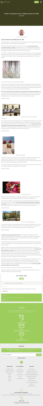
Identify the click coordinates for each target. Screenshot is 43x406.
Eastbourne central (31, 371)
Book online (10, 372)
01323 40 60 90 (21, 402)
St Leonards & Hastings (31, 382)
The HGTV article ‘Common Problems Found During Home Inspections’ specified (20, 91)
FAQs (9, 378)
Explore (10, 376)
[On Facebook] (21, 362)
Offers (9, 380)
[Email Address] (18, 355)
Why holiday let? (20, 371)
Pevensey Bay (31, 380)
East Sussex (31, 369)
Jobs (20, 376)
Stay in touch (20, 374)
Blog (9, 374)
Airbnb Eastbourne (9, 371)
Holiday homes (9, 369)
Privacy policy (20, 378)
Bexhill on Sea (31, 386)
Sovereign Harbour (31, 376)
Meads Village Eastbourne (31, 374)
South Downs (31, 378)
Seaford (32, 384)
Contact (20, 372)
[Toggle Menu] (41, 2)
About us (20, 369)
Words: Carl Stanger (21, 36)
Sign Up (39, 354)
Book (36, 2)
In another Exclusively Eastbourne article (11, 234)
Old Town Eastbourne (31, 372)
